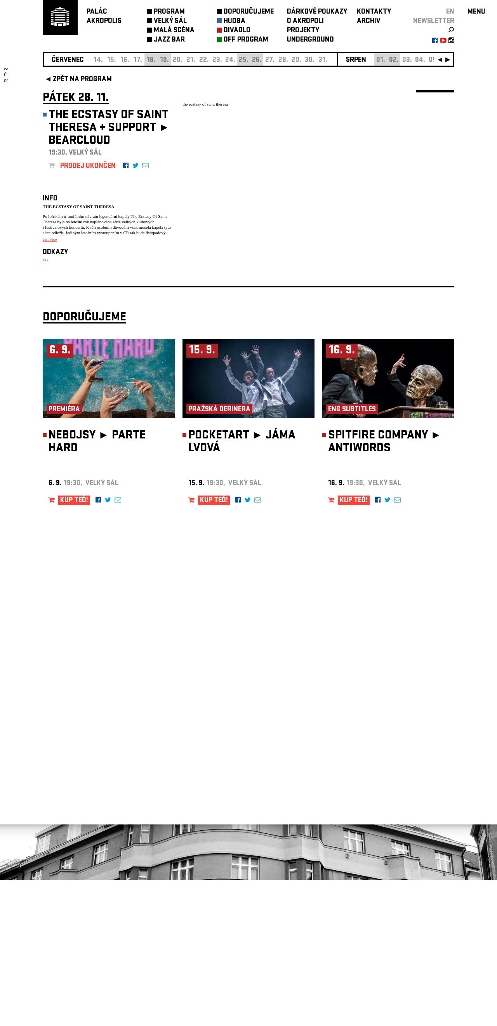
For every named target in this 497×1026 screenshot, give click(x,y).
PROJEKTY (303, 30)
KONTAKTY (374, 12)
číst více (50, 239)
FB (45, 259)
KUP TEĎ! (74, 646)
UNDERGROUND (310, 40)
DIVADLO (237, 30)
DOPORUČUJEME (249, 12)
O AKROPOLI (305, 21)
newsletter (433, 21)
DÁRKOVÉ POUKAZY (317, 12)
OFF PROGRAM (246, 40)
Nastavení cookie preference (73, 920)
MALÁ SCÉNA (174, 30)
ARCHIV (369, 21)
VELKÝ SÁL (170, 21)
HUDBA (234, 21)
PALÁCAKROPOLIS (104, 17)
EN (450, 12)
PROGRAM (169, 12)
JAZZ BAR (169, 40)
